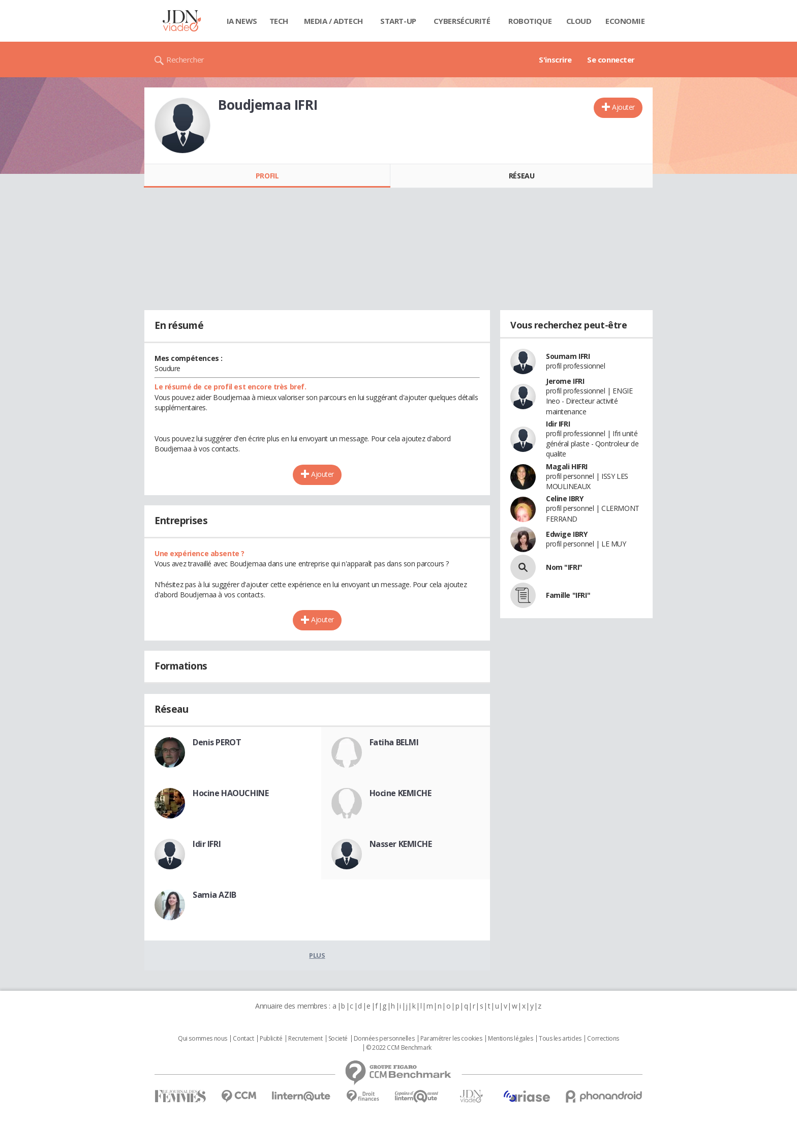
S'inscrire (555, 59)
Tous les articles (560, 1038)
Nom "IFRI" (564, 567)
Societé (338, 1038)
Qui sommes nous (202, 1038)
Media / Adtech (333, 21)
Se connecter (611, 59)
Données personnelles (384, 1038)
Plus (317, 955)
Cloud (579, 21)
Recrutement (305, 1038)
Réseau (521, 175)
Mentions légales (510, 1038)
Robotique (529, 21)
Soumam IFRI (568, 356)
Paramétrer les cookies (451, 1038)
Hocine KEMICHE (401, 793)
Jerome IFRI (565, 381)
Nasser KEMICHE (401, 843)
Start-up (398, 21)
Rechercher (185, 59)
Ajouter (623, 107)
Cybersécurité (462, 21)
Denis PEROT (217, 742)
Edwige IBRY (566, 534)
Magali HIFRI (567, 466)
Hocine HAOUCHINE (230, 793)
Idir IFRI (207, 843)
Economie (625, 21)
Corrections (603, 1038)
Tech (278, 21)
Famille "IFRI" (568, 595)
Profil (267, 175)
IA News (242, 21)
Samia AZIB (214, 894)
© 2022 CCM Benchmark (399, 1047)
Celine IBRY (564, 498)
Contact (243, 1038)
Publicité (271, 1038)
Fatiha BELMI (394, 742)
